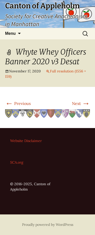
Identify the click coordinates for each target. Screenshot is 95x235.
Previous (18, 103)
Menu (10, 33)
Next (81, 103)
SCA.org (16, 162)
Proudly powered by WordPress (47, 224)
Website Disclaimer (26, 140)
